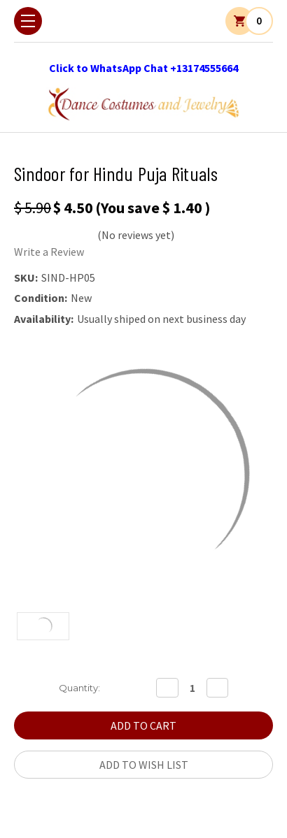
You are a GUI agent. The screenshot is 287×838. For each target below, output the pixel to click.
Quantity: (79, 687)
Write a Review (49, 252)
